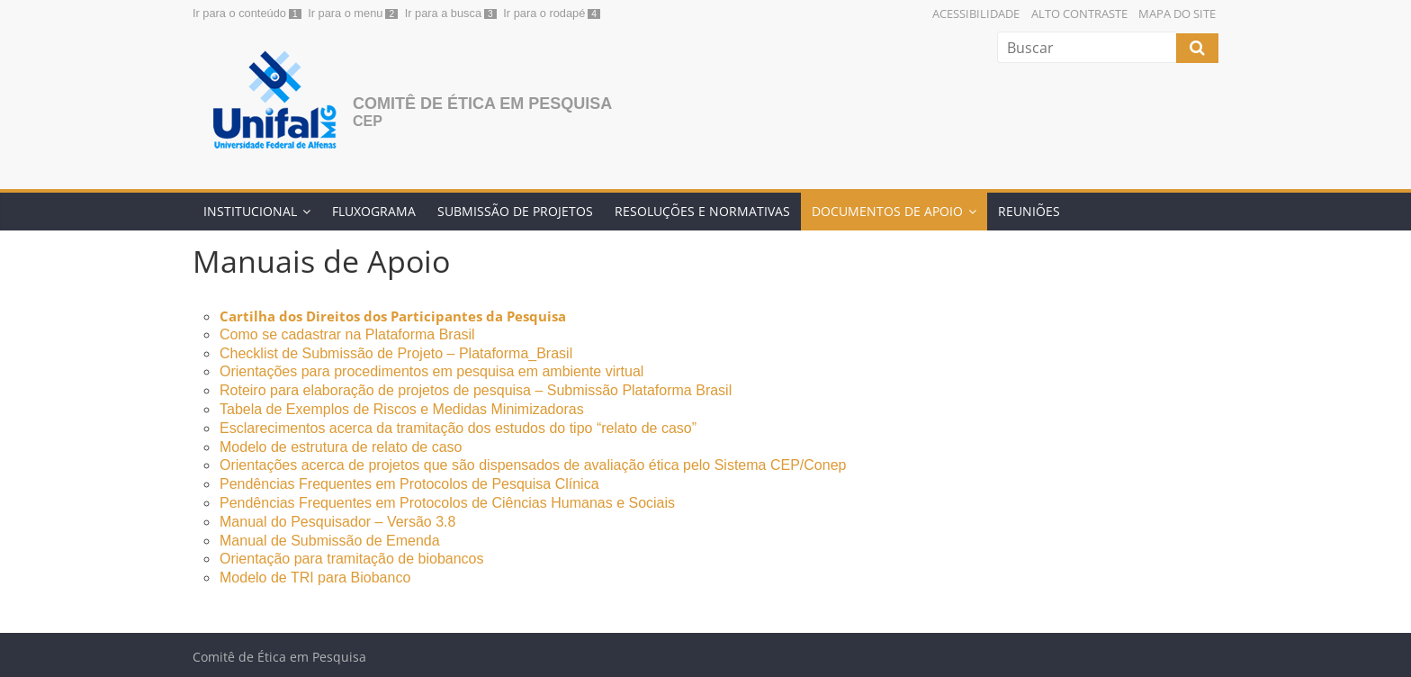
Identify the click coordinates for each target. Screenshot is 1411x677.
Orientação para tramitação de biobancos (354, 558)
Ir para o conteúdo (239, 13)
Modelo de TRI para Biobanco (315, 577)
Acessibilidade (976, 13)
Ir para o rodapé (544, 13)
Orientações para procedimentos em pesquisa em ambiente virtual (431, 371)
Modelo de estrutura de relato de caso (341, 447)
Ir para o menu (345, 13)
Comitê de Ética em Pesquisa (482, 104)
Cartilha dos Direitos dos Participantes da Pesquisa (393, 316)
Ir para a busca (443, 13)
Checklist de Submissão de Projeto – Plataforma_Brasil (396, 353)
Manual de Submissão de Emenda (330, 540)
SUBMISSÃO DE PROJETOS (515, 211)
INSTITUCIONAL (250, 211)
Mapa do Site (1177, 13)
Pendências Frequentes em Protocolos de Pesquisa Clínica (409, 484)
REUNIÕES (1029, 211)
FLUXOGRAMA (374, 211)
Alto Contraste (1079, 13)
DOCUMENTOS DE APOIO (887, 211)
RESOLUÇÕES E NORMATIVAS (702, 211)
